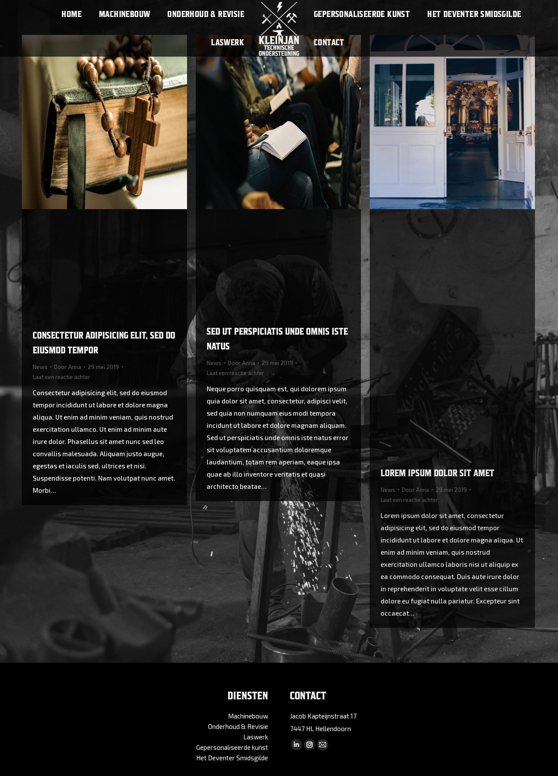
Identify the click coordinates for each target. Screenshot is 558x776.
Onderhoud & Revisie (238, 726)
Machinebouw (248, 716)
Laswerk (255, 737)
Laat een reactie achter (61, 376)
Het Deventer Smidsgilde (232, 758)
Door (67, 366)
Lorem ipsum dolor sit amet (437, 473)
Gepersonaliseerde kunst (232, 747)
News (40, 366)
